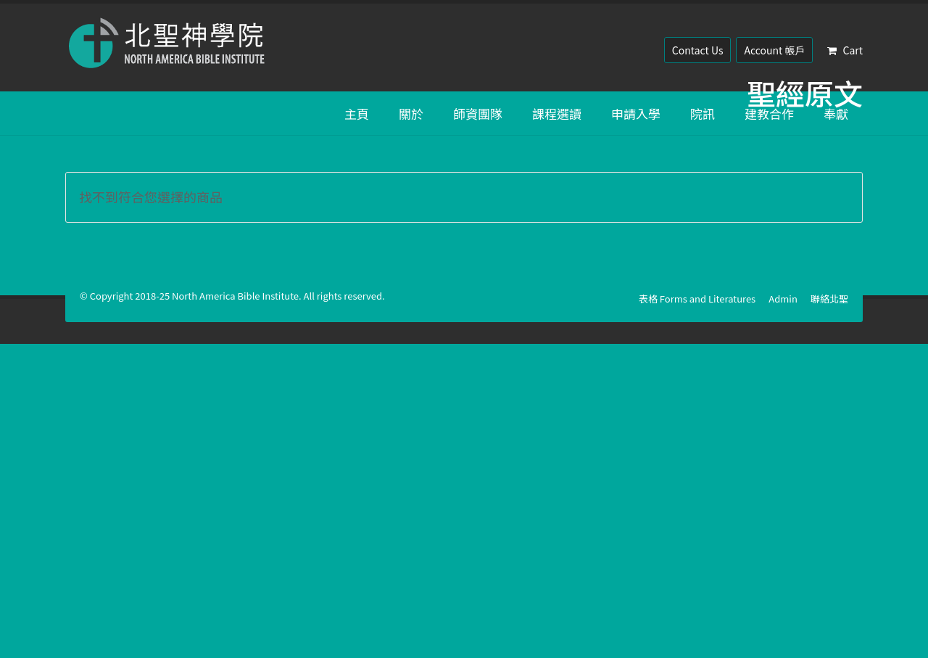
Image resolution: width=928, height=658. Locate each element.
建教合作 (769, 113)
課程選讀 (556, 113)
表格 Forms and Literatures (697, 298)
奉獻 (836, 113)
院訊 (702, 113)
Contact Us (698, 50)
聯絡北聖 (829, 298)
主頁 (356, 113)
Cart (845, 50)
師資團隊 (477, 113)
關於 (411, 113)
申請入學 (635, 113)
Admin (783, 298)
